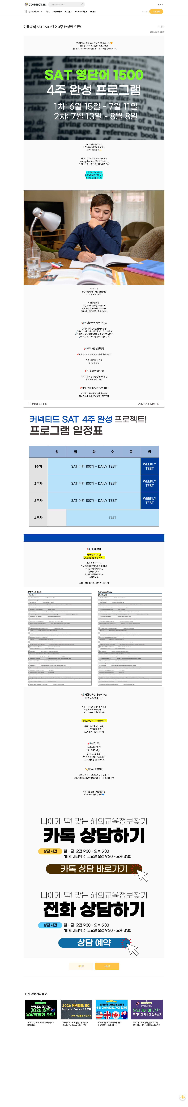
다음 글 (107, 966)
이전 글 (81, 966)
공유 (162, 26)
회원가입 (156, 11)
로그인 (144, 11)
